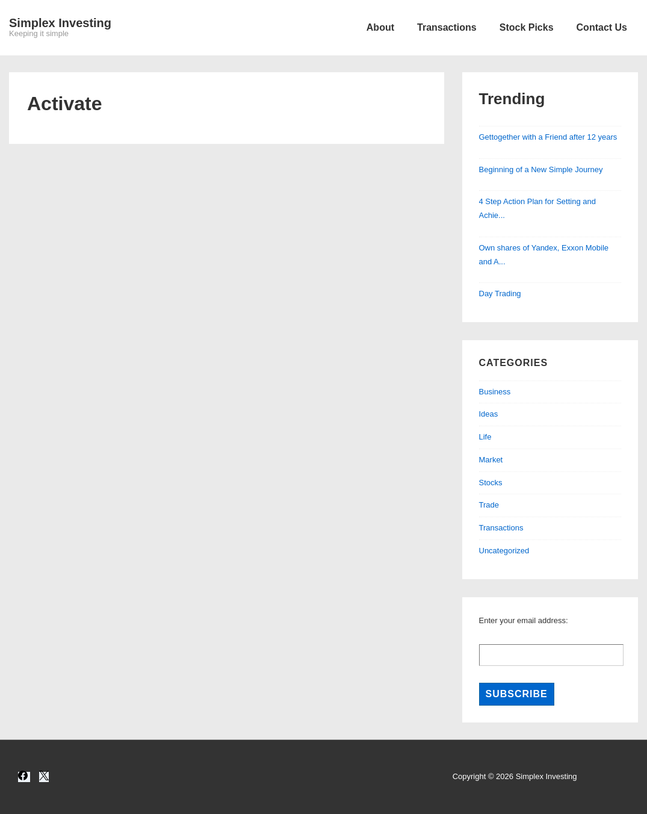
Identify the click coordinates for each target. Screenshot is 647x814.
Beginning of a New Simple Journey (541, 169)
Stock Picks (527, 27)
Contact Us (602, 27)
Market (491, 459)
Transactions (447, 27)
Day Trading (500, 293)
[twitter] (44, 777)
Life (485, 436)
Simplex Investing (60, 23)
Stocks (491, 482)
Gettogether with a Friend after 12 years (548, 136)
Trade (489, 504)
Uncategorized (504, 550)
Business (495, 391)
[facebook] (24, 777)
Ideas (488, 413)
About (380, 27)
